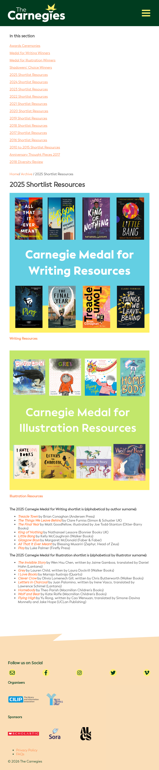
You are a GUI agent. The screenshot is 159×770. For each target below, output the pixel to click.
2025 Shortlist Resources (29, 75)
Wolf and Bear (29, 594)
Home (14, 174)
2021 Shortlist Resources (28, 104)
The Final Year (28, 524)
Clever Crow (27, 578)
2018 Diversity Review (26, 162)
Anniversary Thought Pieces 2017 (35, 155)
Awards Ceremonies (25, 46)
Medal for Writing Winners (30, 53)
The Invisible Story (32, 562)
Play (21, 548)
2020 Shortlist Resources (29, 111)
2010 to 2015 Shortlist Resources (35, 147)
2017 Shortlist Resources (28, 133)
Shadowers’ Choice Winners (31, 67)
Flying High (26, 598)
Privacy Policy (26, 750)
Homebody (26, 590)
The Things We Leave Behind (39, 520)
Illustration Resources (26, 496)
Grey (21, 570)
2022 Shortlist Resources (29, 97)
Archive (26, 174)
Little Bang (26, 536)
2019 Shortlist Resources (28, 118)
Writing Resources (23, 339)
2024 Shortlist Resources (29, 82)
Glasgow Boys (28, 540)
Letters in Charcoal (33, 582)
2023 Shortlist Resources (29, 89)
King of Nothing (30, 532)
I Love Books (27, 574)
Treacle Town (28, 516)
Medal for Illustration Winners (32, 60)
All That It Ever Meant (35, 544)
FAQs (20, 754)
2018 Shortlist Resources (28, 126)
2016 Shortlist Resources (28, 140)
